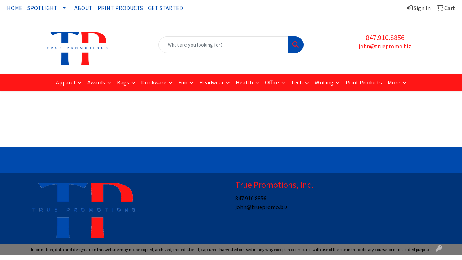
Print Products (363, 82)
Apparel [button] (65, 82)
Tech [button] (297, 82)
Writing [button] (324, 82)
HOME (14, 8)
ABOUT (83, 8)
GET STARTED (165, 8)
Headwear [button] (211, 82)
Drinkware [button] (153, 82)
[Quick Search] (223, 44)
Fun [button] (182, 82)
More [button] (394, 82)
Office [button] (272, 82)
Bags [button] (123, 82)
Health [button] (244, 82)
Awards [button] (96, 82)
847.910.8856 (385, 37)
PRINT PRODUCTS (120, 8)
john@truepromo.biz (385, 46)
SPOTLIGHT (42, 8)
